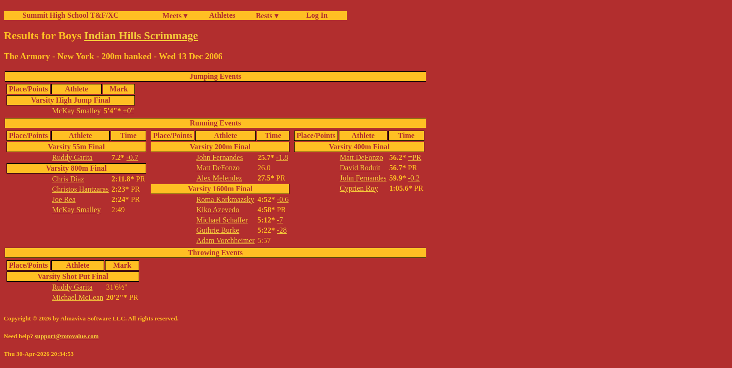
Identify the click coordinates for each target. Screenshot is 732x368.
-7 (280, 220)
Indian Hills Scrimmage (141, 35)
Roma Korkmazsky (225, 199)
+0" (128, 111)
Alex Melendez (219, 178)
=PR (415, 157)
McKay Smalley (76, 111)
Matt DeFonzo (217, 168)
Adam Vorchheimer (225, 240)
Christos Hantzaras (80, 189)
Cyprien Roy (359, 188)
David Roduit (360, 168)
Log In (315, 15)
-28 (282, 230)
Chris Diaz (68, 179)
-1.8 (282, 157)
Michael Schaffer (221, 220)
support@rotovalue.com (67, 336)
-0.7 (132, 157)
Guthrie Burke (217, 230)
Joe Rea (64, 199)
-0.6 (283, 199)
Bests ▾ (267, 16)
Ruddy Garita (72, 157)
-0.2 (414, 178)
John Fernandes (219, 157)
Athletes (222, 15)
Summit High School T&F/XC (70, 15)
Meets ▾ (174, 16)
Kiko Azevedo (217, 210)
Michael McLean (78, 297)
